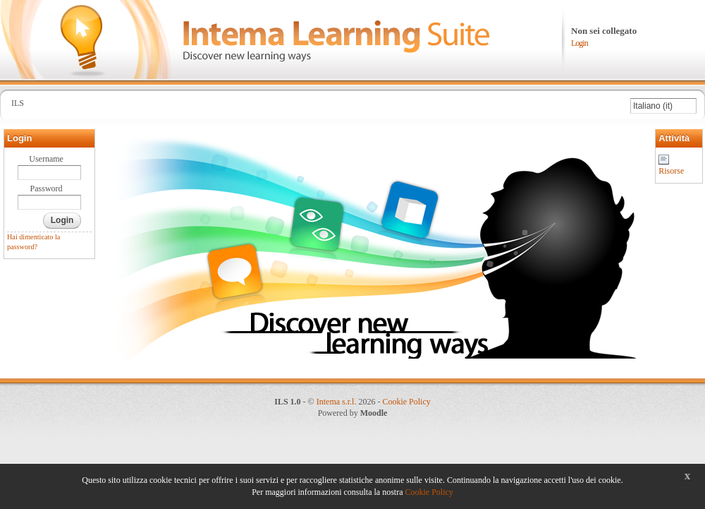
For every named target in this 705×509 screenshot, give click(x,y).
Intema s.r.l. (337, 402)
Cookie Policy (406, 402)
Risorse (671, 171)
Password (46, 188)
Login (579, 43)
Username (46, 159)
